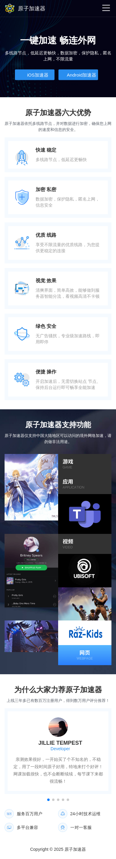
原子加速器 (75, 849)
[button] (48, 800)
